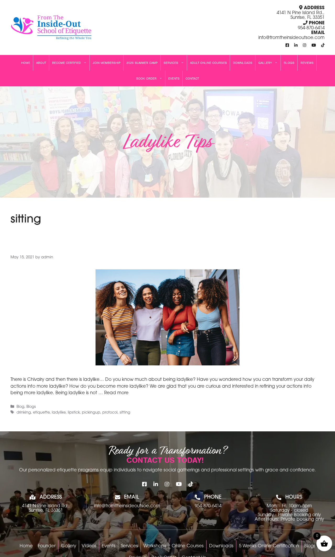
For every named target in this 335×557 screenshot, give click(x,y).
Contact (192, 78)
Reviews (307, 63)
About (41, 63)
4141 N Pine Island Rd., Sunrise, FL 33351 (301, 15)
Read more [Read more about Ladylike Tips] (116, 393)
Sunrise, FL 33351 (46, 510)
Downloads (242, 63)
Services (175, 63)
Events (174, 78)
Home (25, 63)
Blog (20, 407)
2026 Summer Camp (142, 63)
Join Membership (106, 63)
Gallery (269, 63)
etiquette (41, 413)
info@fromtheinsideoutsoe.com (291, 38)
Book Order (150, 78)
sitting (125, 413)
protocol (110, 413)
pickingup (91, 413)
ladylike (59, 413)
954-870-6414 (311, 28)
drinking (23, 413)
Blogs (289, 63)
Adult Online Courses (208, 63)
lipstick (74, 413)
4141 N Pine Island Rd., (46, 506)
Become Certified (71, 63)
